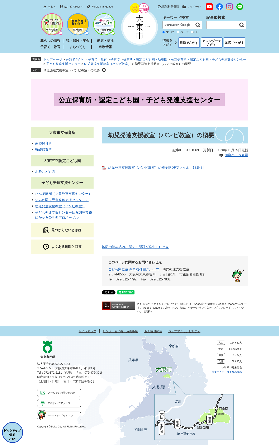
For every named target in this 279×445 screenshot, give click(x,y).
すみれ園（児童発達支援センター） (62, 200)
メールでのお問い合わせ (61, 392)
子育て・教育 (50, 47)
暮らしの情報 (50, 40)
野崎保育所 (43, 149)
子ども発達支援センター (63, 64)
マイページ (194, 6)
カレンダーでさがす (211, 42)
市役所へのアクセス (59, 403)
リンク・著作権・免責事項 (120, 331)
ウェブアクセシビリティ (184, 331)
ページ (184, 32)
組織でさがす (189, 42)
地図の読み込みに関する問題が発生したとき (135, 247)
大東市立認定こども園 (62, 161)
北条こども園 (45, 171)
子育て (115, 59)
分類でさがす (75, 59)
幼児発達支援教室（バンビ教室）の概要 (71, 70)
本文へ (52, 6)
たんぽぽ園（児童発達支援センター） (63, 193)
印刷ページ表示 (236, 155)
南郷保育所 (43, 143)
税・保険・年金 (77, 40)
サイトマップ (87, 331)
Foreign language (102, 6)
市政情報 (105, 47)
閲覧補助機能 (170, 6)
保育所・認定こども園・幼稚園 (145, 59)
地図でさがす (234, 42)
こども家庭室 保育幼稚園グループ (133, 269)
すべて (170, 32)
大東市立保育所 (62, 133)
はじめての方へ (73, 6)
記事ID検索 (215, 17)
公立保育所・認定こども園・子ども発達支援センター (208, 59)
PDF (197, 32)
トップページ (52, 59)
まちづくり (77, 47)
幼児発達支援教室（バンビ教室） (107, 64)
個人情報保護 (153, 331)
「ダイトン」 (61, 415)
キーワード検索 (175, 17)
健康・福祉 (105, 40)
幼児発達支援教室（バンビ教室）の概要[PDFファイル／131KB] (156, 167)
